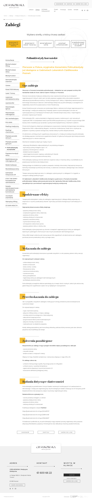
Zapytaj (46, 432)
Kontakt (76, 9)
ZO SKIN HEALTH (11, 205)
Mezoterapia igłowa (10, 108)
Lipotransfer (10, 103)
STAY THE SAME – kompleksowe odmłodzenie (12, 180)
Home (5, 15)
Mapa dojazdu (17, 485)
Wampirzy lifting (11, 201)
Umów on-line (81, 3)
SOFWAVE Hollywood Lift (46, 9)
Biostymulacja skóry (11, 71)
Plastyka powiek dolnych (11, 137)
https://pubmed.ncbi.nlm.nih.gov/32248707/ (35, 416)
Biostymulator (11, 76)
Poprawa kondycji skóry (12, 154)
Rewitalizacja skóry (12, 169)
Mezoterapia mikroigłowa (10, 113)
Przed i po (56, 9)
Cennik (70, 9)
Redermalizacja (11, 165)
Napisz (69, 3)
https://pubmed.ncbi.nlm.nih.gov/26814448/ (35, 420)
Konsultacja (10, 60)
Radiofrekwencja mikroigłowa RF (12, 160)
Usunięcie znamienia (9, 196)
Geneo (8, 85)
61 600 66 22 (44, 472)
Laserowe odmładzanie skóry (12, 98)
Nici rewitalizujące (12, 118)
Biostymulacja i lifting (11, 65)
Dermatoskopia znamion (11, 80)
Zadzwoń (59, 3)
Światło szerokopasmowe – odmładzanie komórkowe (12, 189)
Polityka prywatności (9, 496)
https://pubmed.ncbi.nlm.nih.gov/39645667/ (35, 423)
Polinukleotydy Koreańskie (12, 148)
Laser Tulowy (10, 93)
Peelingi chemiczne (10, 131)
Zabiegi (38, 9)
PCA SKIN (9, 122)
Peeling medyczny (12, 126)
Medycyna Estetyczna (20, 15)
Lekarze (31, 9)
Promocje (63, 9)
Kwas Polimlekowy (12, 89)
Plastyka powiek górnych (11, 143)
